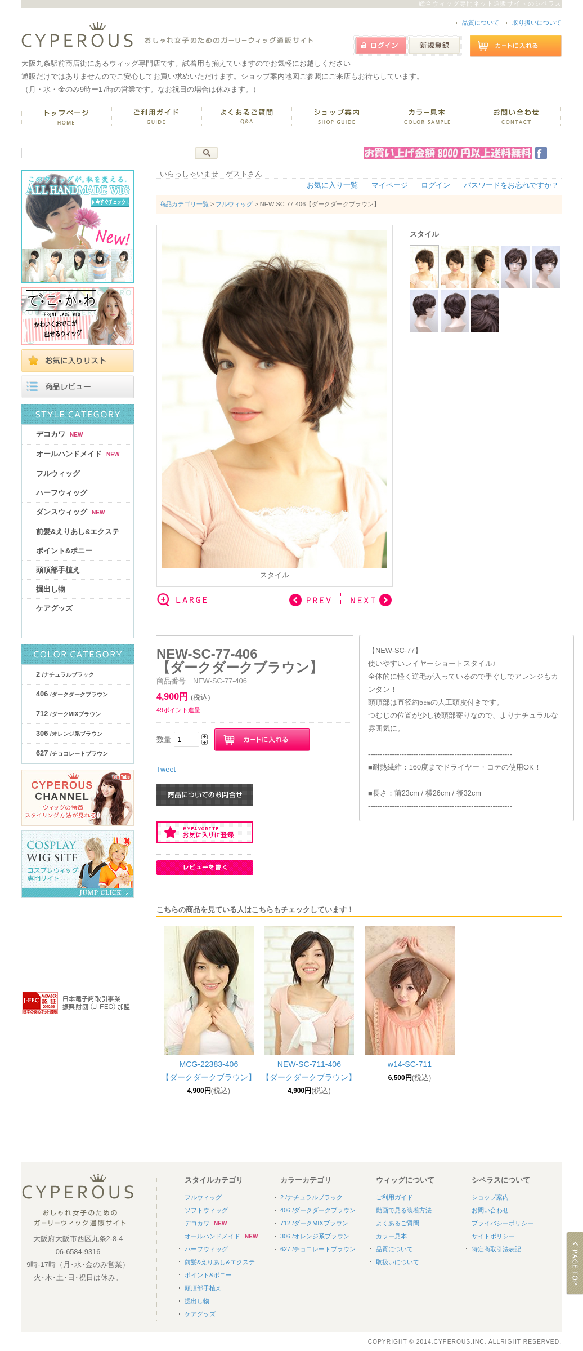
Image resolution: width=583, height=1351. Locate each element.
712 (68, 713)
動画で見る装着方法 (404, 1210)
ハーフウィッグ (61, 492)
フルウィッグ (58, 473)
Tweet (166, 769)
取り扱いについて (537, 22)
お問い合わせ (490, 1210)
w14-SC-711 (410, 1064)
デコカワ (59, 434)
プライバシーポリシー (502, 1223)
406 (72, 694)
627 (72, 753)
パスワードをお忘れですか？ (511, 185)
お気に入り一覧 (332, 185)
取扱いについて (397, 1262)
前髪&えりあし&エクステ (77, 531)
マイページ (389, 185)
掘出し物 (50, 589)
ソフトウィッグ (206, 1210)
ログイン (435, 185)
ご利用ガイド (394, 1197)
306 (69, 733)
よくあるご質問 (397, 1223)
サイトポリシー (493, 1236)
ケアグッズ (54, 608)
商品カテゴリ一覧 (184, 204)
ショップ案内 (490, 1197)
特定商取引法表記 (496, 1249)
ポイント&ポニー (64, 550)
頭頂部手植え (58, 570)
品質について (480, 22)
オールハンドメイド (77, 454)
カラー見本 (391, 1236)
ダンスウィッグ (70, 512)
